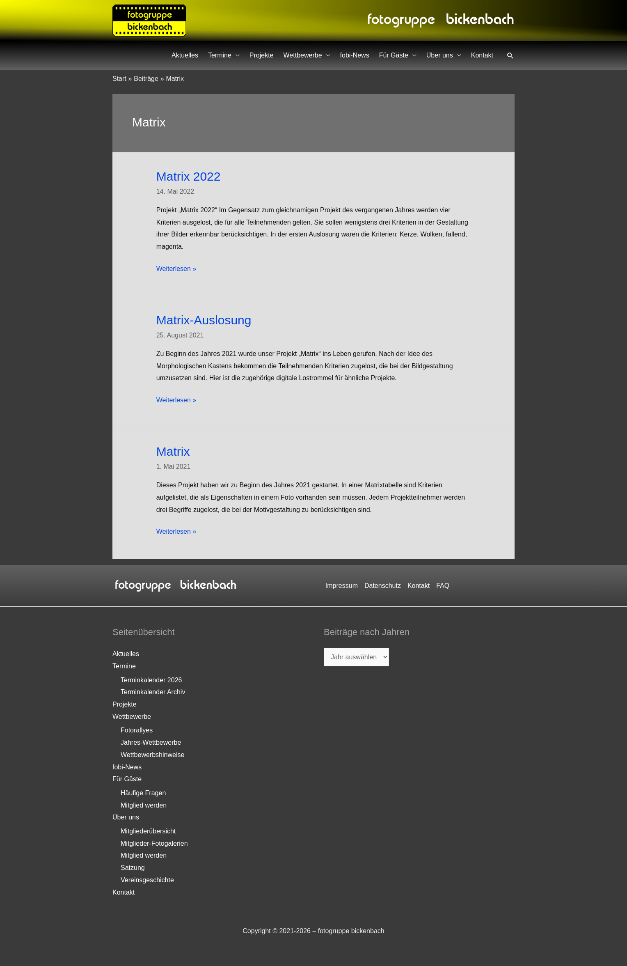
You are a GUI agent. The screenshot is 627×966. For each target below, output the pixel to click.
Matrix (173, 451)
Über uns (439, 55)
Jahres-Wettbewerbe (151, 742)
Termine (219, 55)
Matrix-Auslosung (204, 320)
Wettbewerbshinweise (152, 754)
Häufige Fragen (143, 792)
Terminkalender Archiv (153, 691)
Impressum (341, 585)
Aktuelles (185, 55)
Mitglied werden (144, 805)
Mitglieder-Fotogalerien (154, 843)
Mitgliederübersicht (148, 831)
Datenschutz (382, 585)
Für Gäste (393, 55)
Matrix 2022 (188, 176)
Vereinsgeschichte (147, 880)
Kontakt (482, 55)
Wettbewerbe (303, 55)
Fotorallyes (137, 730)
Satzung (133, 867)
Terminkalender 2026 (151, 680)
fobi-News (354, 55)
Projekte (261, 55)
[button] (510, 55)
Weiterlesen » (176, 269)
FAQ (442, 585)
